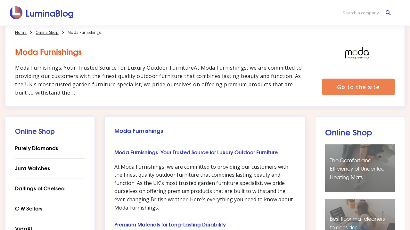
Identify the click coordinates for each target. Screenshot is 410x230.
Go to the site (358, 87)
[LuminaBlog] (42, 13)
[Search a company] (365, 12)
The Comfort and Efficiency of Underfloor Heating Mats (358, 168)
